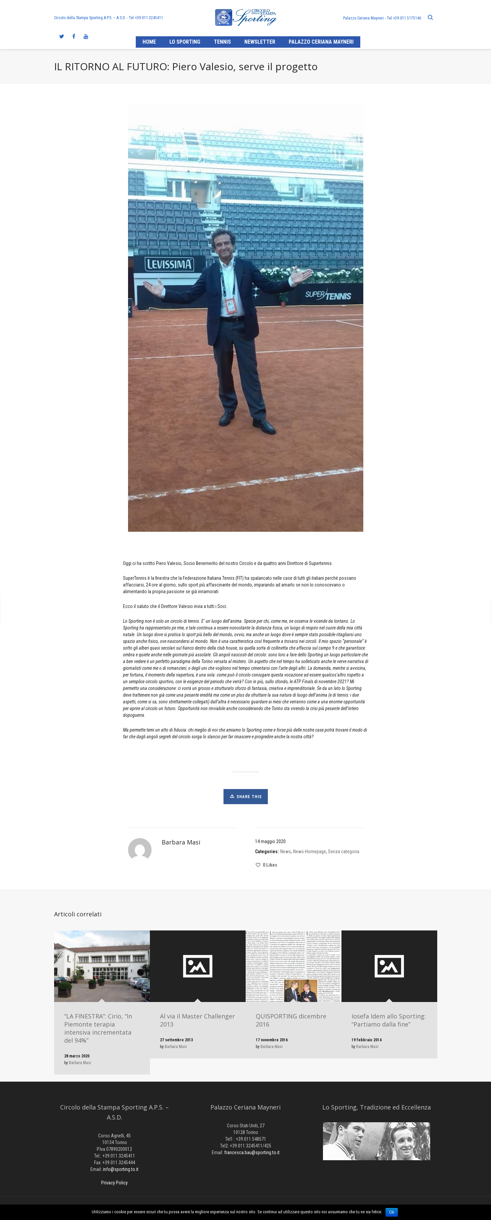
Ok (391, 1212)
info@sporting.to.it (120, 1169)
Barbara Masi (80, 1062)
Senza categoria (343, 851)
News (285, 851)
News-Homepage (309, 851)
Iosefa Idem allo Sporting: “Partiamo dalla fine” (389, 1020)
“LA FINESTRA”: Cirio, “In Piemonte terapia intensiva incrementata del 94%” (98, 1028)
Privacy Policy (114, 1182)
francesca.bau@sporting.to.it (252, 1152)
